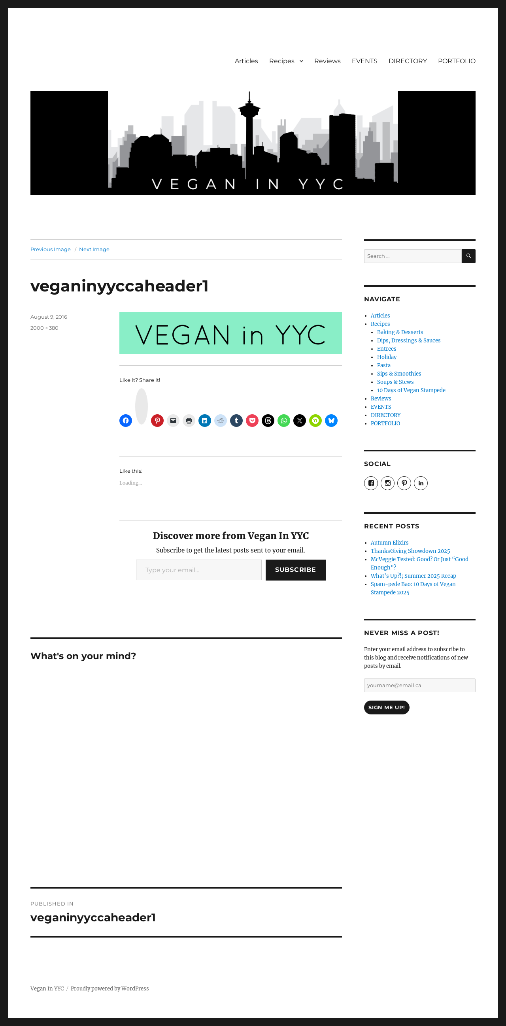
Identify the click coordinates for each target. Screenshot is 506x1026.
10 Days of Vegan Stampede (411, 390)
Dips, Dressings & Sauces (409, 340)
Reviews (327, 61)
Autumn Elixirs (390, 542)
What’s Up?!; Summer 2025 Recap (413, 576)
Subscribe (295, 569)
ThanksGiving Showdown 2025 (410, 551)
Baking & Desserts (400, 332)
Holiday (386, 357)
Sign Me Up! (386, 707)
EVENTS (365, 61)
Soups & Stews (395, 382)
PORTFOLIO (457, 61)
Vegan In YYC (47, 988)
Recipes (282, 61)
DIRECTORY (408, 61)
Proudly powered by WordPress (110, 988)
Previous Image (50, 249)
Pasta (384, 365)
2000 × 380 (44, 328)
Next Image (94, 249)
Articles (246, 61)
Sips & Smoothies (399, 373)
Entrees (386, 349)
